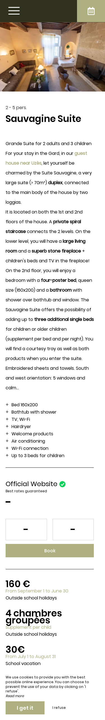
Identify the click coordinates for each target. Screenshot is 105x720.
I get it (25, 707)
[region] (52, 406)
